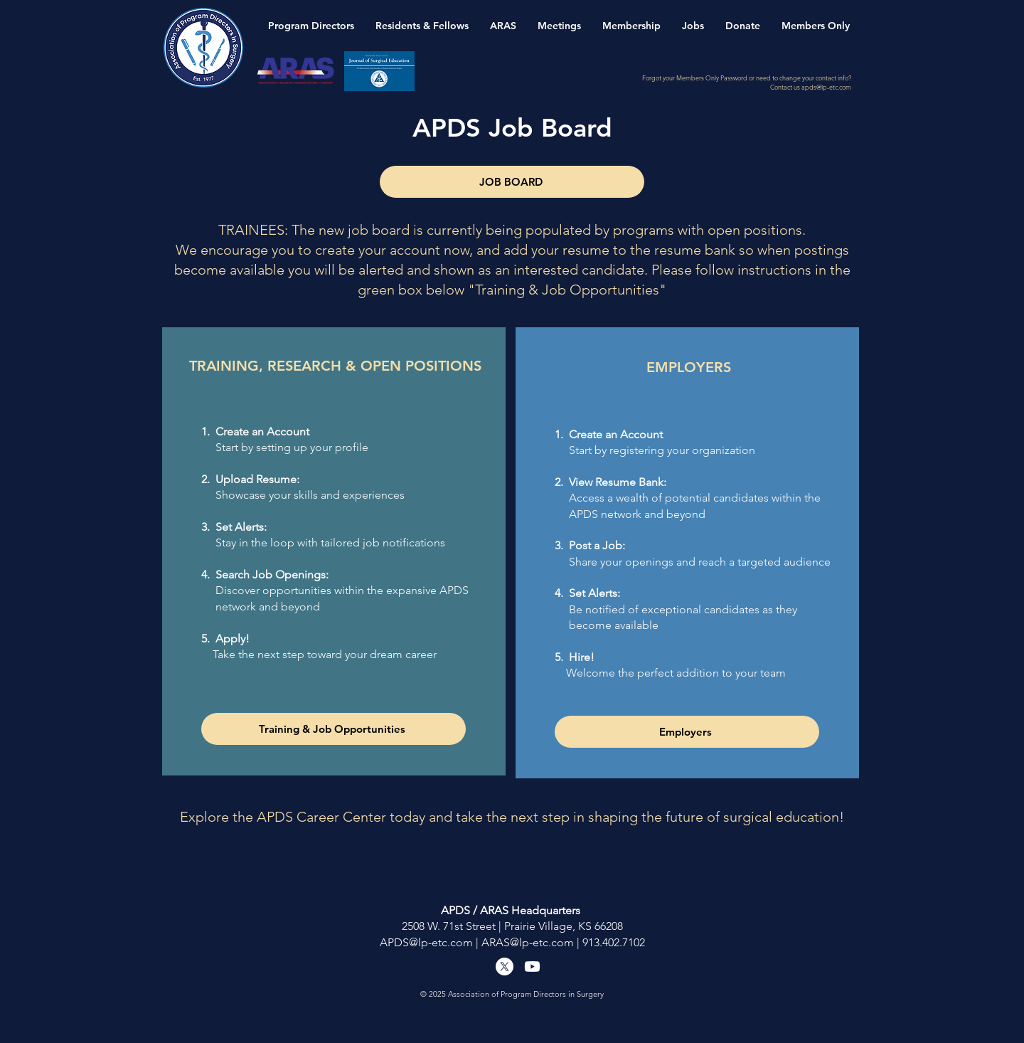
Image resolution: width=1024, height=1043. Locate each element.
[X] (504, 966)
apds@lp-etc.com (826, 87)
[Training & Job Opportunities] (333, 729)
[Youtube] (532, 966)
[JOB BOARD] (512, 182)
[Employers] (687, 732)
